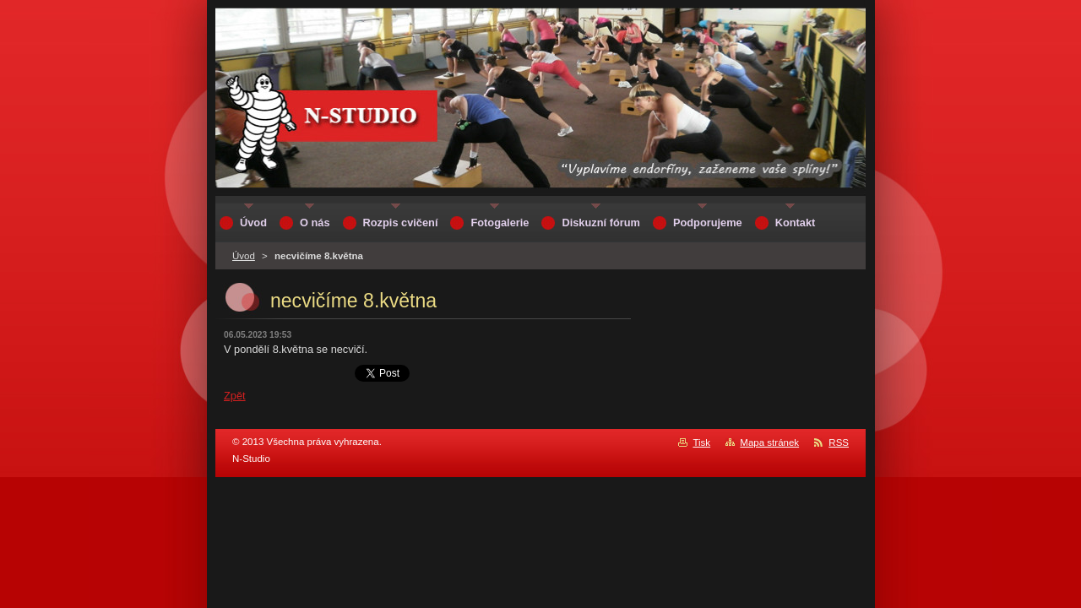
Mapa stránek (769, 442)
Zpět (235, 395)
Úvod (243, 256)
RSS (838, 442)
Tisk (701, 442)
